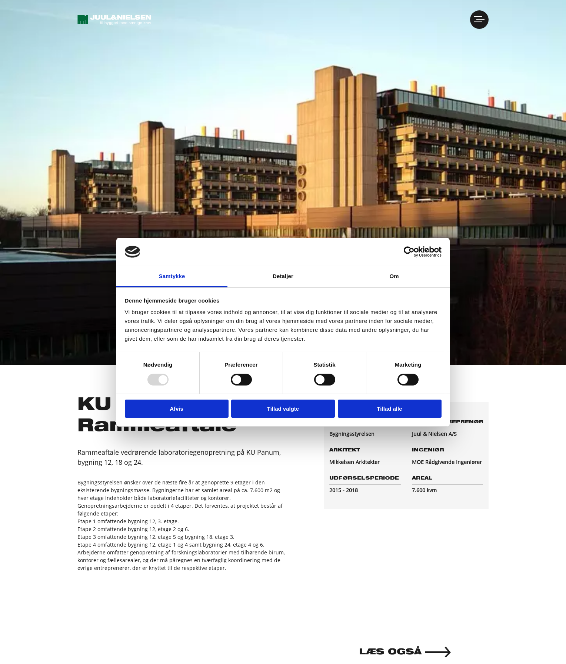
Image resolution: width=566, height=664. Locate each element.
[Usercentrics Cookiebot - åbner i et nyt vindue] (409, 251)
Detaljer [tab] (283, 276)
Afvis (176, 409)
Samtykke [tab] (172, 276)
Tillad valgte (283, 409)
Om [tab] (394, 276)
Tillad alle (389, 409)
